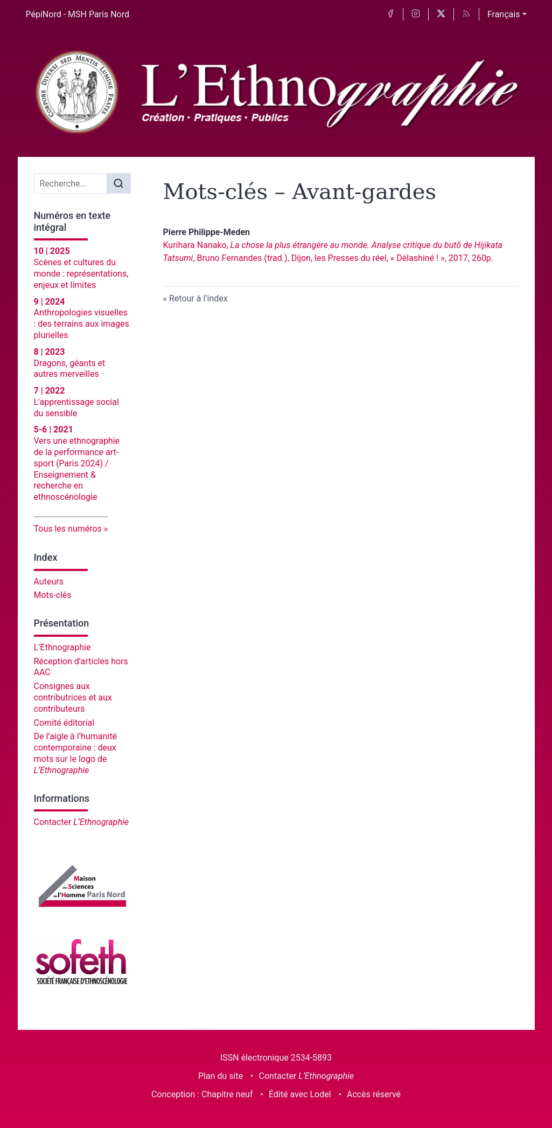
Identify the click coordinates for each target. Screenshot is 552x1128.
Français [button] (503, 14)
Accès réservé (374, 1094)
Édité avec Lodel (300, 1094)
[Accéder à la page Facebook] (390, 14)
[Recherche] (70, 183)
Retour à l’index (198, 298)
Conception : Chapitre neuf (202, 1094)
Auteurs (49, 581)
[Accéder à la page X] (441, 14)
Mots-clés (53, 595)
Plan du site (220, 1076)
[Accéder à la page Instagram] (416, 14)
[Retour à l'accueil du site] (276, 92)
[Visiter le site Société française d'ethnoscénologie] (82, 960)
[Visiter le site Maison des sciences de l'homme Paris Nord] (82, 886)
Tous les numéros (68, 529)
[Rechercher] (118, 183)
